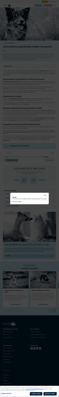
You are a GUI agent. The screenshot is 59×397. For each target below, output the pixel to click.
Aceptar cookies (36, 393)
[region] (29, 391)
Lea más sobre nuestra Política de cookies (34, 389)
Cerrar (45, 195)
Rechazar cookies (50, 393)
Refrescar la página (17, 201)
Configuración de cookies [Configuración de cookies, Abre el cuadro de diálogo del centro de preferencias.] (6, 393)
